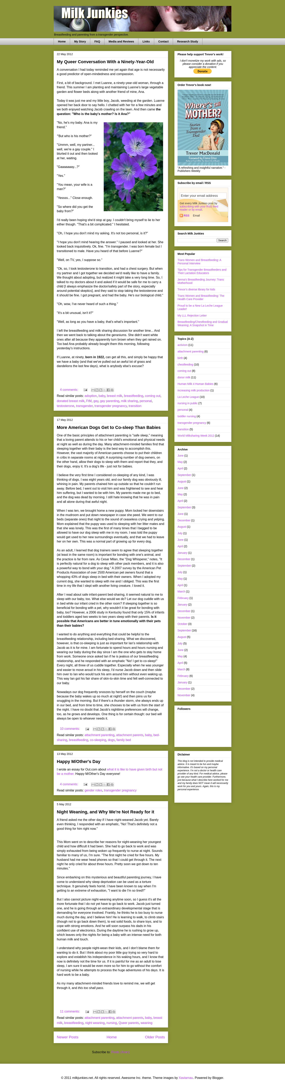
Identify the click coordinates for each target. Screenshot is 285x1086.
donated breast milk (71, 401)
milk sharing (129, 401)
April (180, 468)
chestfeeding (185, 364)
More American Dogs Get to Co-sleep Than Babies (109, 427)
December (184, 520)
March (181, 591)
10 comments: (70, 728)
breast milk (114, 395)
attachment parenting (99, 735)
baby (102, 395)
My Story (80, 41)
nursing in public (188, 403)
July (180, 533)
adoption (91, 395)
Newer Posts (67, 1037)
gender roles (93, 790)
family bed (124, 740)
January (182, 552)
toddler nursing (187, 416)
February (183, 598)
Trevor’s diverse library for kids (196, 289)
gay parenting (109, 401)
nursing (111, 1023)
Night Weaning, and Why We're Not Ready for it (105, 811)
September (184, 475)
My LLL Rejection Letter (192, 315)
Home (62, 41)
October (182, 623)
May (180, 461)
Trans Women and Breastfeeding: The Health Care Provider (201, 297)
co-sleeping (98, 740)
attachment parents (129, 735)
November (184, 617)
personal (146, 401)
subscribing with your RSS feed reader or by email (199, 208)
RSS (186, 215)
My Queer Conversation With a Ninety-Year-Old (105, 61)
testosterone (65, 406)
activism (183, 345)
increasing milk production (194, 390)
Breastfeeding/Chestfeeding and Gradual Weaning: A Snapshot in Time (203, 323)
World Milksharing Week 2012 (196, 435)
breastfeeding (133, 395)
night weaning (95, 1023)
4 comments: (69, 389)
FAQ (97, 41)
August (182, 481)
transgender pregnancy (110, 406)
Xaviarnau (186, 1077)
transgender (84, 406)
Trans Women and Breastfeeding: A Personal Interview (199, 261)
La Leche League (188, 396)
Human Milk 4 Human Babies (195, 383)
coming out (152, 395)
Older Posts (155, 1037)
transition (135, 406)
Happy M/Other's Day (78, 761)
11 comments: (70, 1011)
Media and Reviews (121, 41)
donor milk (184, 377)
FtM (89, 401)
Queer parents (129, 1023)
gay (95, 401)
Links (146, 41)
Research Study (187, 41)
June (180, 455)
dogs (111, 740)
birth (180, 358)
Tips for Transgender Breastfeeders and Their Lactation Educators (202, 271)
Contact (163, 41)
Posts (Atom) (120, 1052)
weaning (146, 1023)
